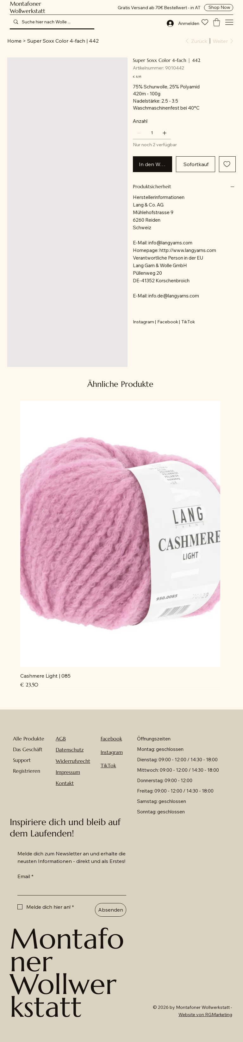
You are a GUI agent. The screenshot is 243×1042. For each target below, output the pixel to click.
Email (25, 876)
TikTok (108, 765)
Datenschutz (70, 749)
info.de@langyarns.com (173, 296)
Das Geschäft (27, 749)
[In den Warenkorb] (152, 164)
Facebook (111, 738)
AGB (61, 738)
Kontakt (65, 783)
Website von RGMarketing (205, 1014)
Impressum (68, 772)
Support (22, 760)
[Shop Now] (218, 7)
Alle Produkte (28, 738)
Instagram (112, 752)
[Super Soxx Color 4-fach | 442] (63, 41)
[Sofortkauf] (195, 164)
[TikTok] (188, 322)
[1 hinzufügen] (164, 133)
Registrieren (26, 771)
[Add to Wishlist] (227, 164)
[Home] (14, 41)
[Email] (69, 889)
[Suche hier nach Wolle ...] (51, 21)
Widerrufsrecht (73, 761)
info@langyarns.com (170, 243)
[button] (216, 22)
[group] (120, 544)
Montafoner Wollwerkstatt (27, 7)
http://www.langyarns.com (187, 250)
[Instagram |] (144, 322)
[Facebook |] (168, 322)
